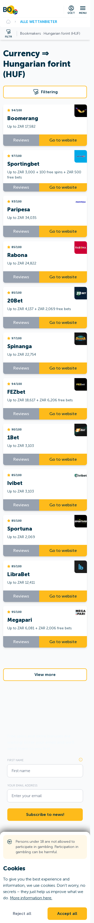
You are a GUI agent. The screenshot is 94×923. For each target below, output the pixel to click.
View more (45, 674)
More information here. (31, 898)
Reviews (21, 140)
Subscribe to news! (45, 814)
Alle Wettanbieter (38, 22)
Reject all (22, 913)
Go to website (63, 140)
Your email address (22, 785)
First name (15, 760)
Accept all (67, 913)
